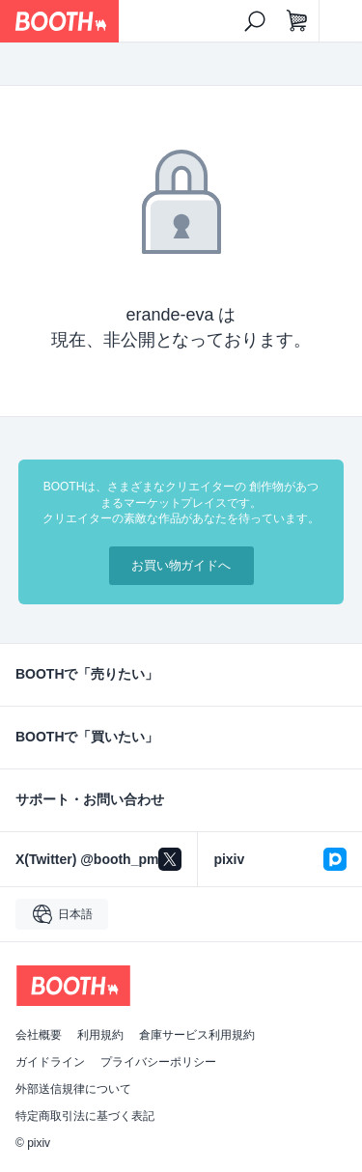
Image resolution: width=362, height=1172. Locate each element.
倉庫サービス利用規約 (197, 1035)
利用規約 (100, 1035)
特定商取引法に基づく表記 (84, 1116)
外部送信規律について (73, 1089)
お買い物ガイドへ (181, 565)
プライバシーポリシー (158, 1062)
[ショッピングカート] (297, 21)
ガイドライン (50, 1062)
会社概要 (38, 1035)
